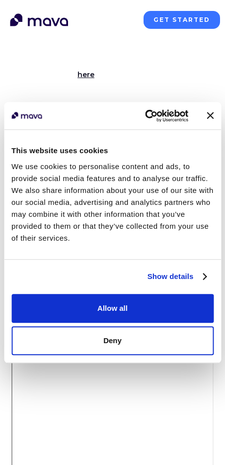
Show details (171, 276)
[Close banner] (210, 115)
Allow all (112, 308)
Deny (112, 340)
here (85, 74)
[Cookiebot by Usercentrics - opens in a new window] (144, 115)
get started (181, 19)
